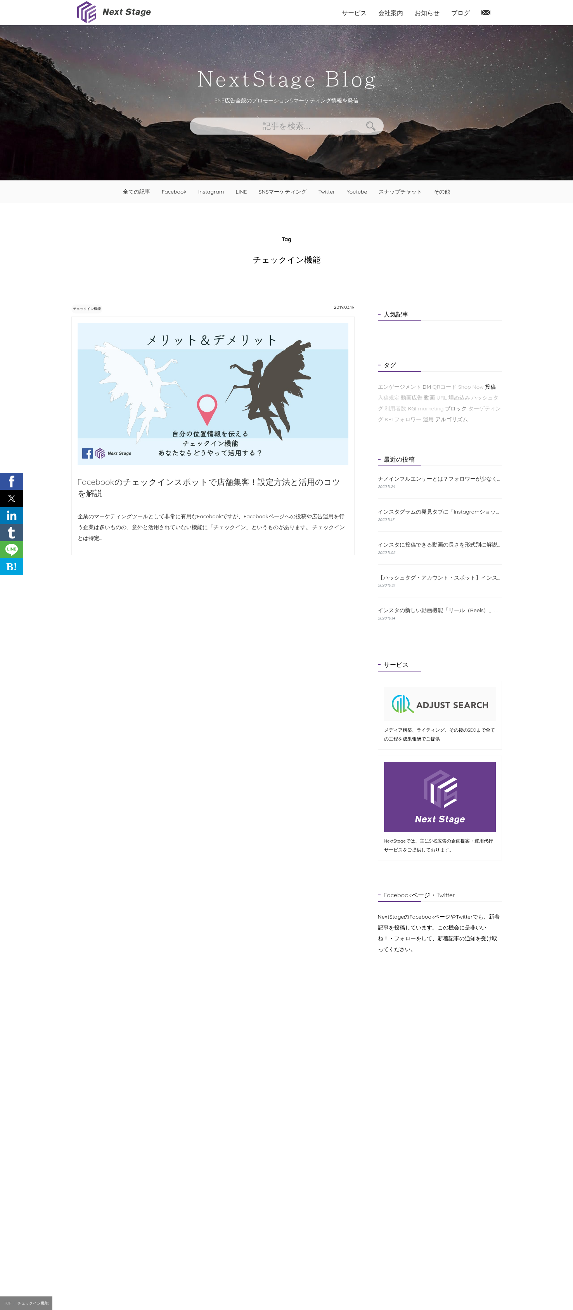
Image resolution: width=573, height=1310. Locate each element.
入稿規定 (389, 397)
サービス (354, 13)
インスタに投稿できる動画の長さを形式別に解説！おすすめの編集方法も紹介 (440, 544)
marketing (430, 408)
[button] (11, 481)
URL (441, 397)
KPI (388, 419)
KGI (412, 408)
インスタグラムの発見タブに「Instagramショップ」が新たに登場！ (440, 511)
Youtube (357, 191)
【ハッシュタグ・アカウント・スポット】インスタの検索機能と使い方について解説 (440, 577)
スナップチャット (400, 191)
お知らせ (427, 13)
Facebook (174, 191)
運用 (428, 419)
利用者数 (395, 408)
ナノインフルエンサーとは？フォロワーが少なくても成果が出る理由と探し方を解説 (440, 479)
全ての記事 (136, 191)
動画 (429, 397)
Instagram (211, 191)
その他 (442, 191)
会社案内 (390, 13)
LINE (241, 191)
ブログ (460, 13)
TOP (7, 1303)
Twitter (327, 191)
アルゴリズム (451, 419)
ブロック (456, 408)
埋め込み (459, 397)
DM (426, 386)
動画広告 (411, 397)
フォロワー (407, 419)
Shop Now (471, 386)
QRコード (445, 386)
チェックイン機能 (95, 308)
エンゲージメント (399, 386)
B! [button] (11, 567)
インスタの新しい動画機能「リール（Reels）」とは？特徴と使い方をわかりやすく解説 (440, 610)
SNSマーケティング (283, 191)
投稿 (490, 386)
